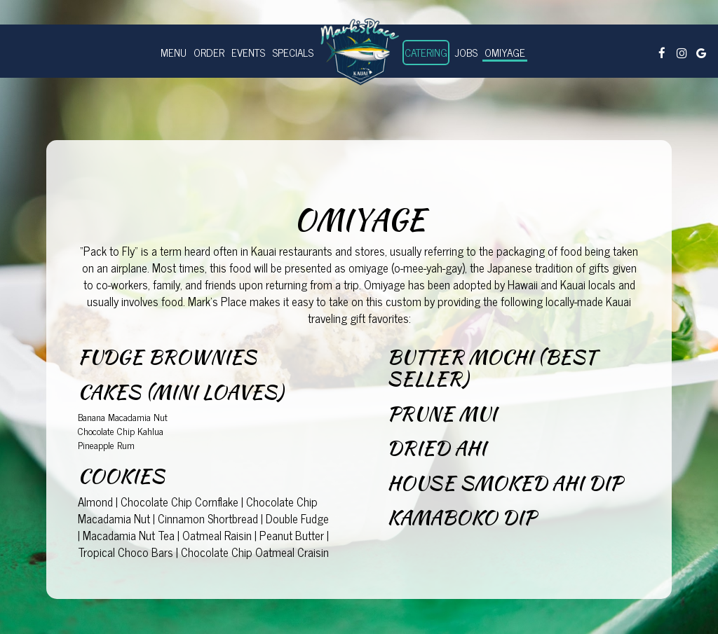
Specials (292, 53)
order (209, 53)
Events (248, 53)
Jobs (465, 53)
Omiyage (505, 53)
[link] (359, 51)
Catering (426, 53)
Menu (174, 53)
